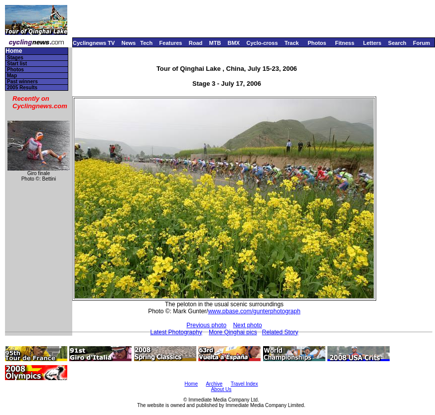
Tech (146, 43)
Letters (372, 43)
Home (13, 51)
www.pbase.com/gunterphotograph (254, 311)
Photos (316, 43)
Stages (15, 57)
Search (397, 43)
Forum (421, 43)
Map (12, 75)
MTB (215, 43)
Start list (17, 63)
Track (292, 43)
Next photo (247, 325)
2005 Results (22, 87)
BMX (234, 43)
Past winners (22, 81)
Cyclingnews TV (94, 43)
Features (170, 43)
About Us (221, 389)
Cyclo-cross (262, 43)
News (129, 43)
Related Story (280, 332)
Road (196, 43)
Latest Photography (176, 332)
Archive (214, 384)
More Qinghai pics (233, 332)
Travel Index (244, 384)
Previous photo (206, 325)
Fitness (344, 43)
